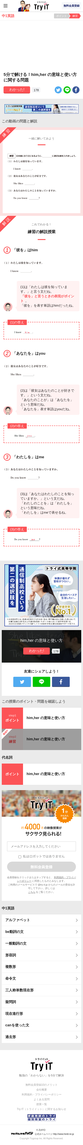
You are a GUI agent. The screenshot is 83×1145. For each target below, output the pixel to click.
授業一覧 (41, 1104)
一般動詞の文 (16, 943)
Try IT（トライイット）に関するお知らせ (41, 1109)
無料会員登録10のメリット (41, 1084)
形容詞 (10, 955)
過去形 (10, 1037)
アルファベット (17, 920)
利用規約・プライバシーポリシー (42, 1094)
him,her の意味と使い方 (46, 718)
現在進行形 (14, 1013)
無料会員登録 (71, 5)
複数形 (10, 967)
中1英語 (8, 908)
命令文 (10, 978)
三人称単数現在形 (19, 990)
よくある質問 (42, 1099)
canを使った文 (17, 1025)
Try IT (41, 5)
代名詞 (7, 757)
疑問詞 (10, 1002)
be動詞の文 (14, 932)
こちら (31, 892)
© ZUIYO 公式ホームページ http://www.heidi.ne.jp (42, 1132)
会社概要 (41, 1089)
